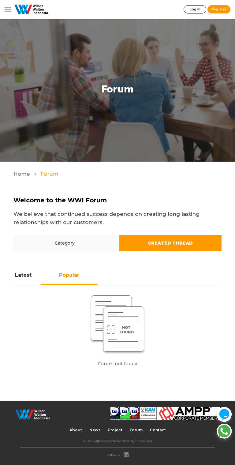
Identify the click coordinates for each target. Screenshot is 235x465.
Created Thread (170, 243)
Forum (136, 430)
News (94, 430)
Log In (195, 9)
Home (22, 174)
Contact (158, 430)
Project (115, 430)
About (75, 430)
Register (218, 9)
